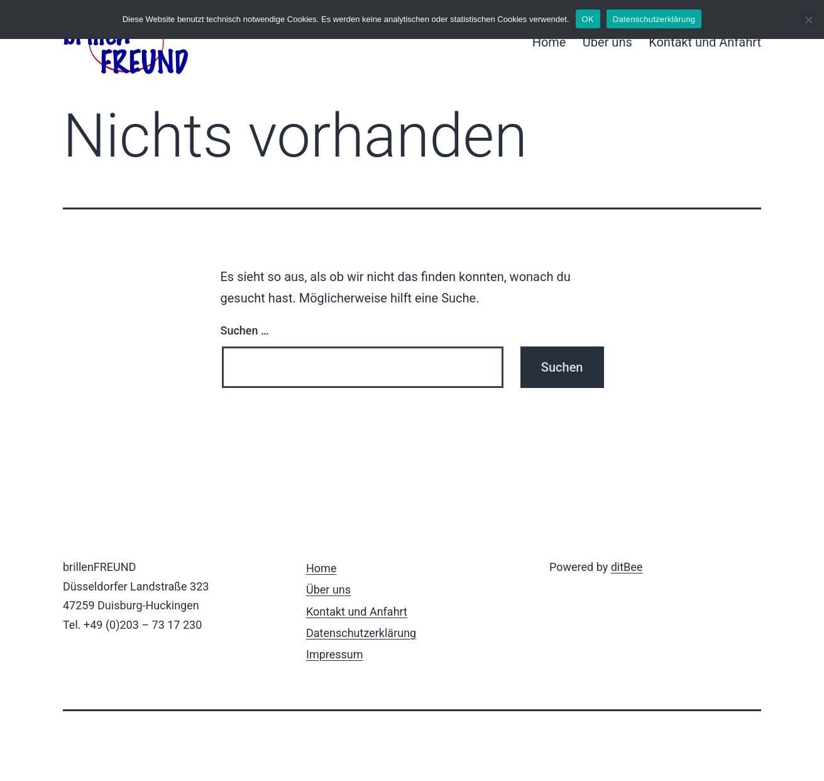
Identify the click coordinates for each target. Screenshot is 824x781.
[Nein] (808, 19)
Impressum (334, 654)
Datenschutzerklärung (361, 633)
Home (549, 42)
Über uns (607, 42)
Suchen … (245, 330)
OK (588, 19)
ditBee (627, 566)
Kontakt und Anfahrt (705, 42)
